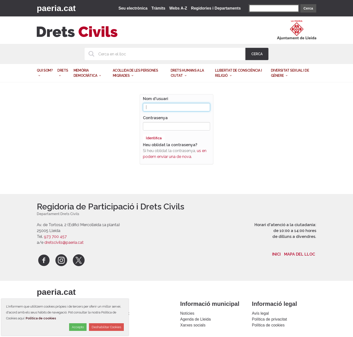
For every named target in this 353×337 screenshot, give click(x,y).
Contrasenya (155, 118)
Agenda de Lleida (195, 319)
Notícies (187, 313)
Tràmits (158, 8)
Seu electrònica (132, 8)
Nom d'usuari (155, 98)
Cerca (308, 8)
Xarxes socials (192, 325)
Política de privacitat (269, 319)
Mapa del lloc (299, 254)
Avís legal (260, 313)
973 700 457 (55, 236)
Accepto (78, 327)
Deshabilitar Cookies (106, 327)
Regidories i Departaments (216, 8)
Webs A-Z (178, 8)
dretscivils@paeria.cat (64, 242)
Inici (276, 254)
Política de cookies (268, 325)
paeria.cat (56, 8)
